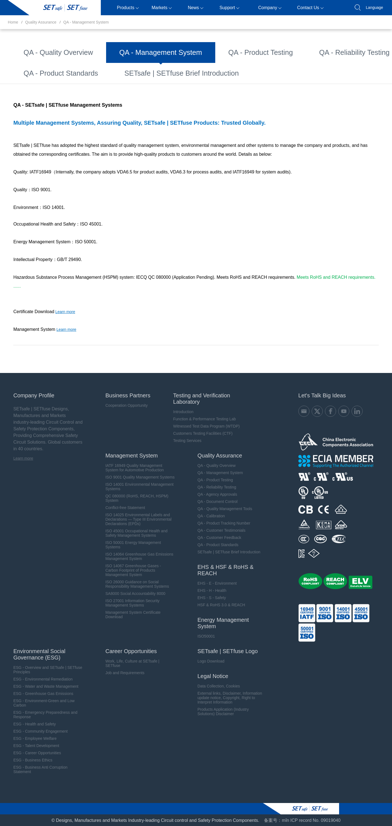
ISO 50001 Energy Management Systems (129, 544)
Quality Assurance (41, 22)
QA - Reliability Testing (244, 50)
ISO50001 (202, 636)
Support (229, 7)
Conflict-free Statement (120, 507)
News (195, 7)
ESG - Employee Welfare (29, 738)
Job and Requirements (120, 672)
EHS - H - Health (208, 590)
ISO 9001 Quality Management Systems (135, 477)
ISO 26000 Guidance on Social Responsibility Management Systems (133, 583)
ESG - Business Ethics (27, 760)
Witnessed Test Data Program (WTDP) (203, 426)
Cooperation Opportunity (122, 405)
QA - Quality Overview (40, 50)
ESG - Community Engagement (35, 731)
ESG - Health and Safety (29, 724)
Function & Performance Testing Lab (201, 418)
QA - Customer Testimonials (335, 64)
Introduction (180, 411)
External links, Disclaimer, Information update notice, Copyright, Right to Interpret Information (226, 697)
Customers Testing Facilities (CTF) (199, 433)
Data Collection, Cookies (215, 686)
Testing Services (184, 440)
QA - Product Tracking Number (255, 64)
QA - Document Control (42, 64)
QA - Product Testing (179, 50)
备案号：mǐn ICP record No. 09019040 (302, 820)
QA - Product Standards (114, 78)
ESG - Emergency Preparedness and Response (40, 714)
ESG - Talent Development (31, 745)
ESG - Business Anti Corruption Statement (35, 769)
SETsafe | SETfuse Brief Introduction (196, 78)
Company (269, 7)
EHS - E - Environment (213, 583)
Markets (162, 7)
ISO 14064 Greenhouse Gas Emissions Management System (135, 556)
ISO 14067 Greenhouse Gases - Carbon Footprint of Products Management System (129, 570)
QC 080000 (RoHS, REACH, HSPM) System (132, 497)
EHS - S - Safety (208, 597)
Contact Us (310, 7)
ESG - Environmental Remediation (37, 679)
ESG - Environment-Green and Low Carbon (38, 702)
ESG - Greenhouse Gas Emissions (38, 693)
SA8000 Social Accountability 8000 (131, 593)
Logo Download (207, 661)
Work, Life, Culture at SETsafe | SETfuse (128, 663)
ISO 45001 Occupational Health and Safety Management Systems (132, 532)
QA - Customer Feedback (44, 78)
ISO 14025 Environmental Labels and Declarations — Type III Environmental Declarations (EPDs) (134, 519)
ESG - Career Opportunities (31, 752)
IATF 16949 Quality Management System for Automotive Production (130, 467)
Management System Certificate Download (128, 614)
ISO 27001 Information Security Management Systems (128, 602)
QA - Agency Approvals (311, 50)
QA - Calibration (187, 64)
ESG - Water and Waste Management (40, 686)
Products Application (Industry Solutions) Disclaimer (219, 711)
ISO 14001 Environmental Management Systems (135, 486)
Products (128, 7)
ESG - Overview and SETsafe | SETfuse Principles (42, 669)
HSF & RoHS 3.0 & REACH (217, 604)
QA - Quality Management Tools (118, 64)
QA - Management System (86, 22)
